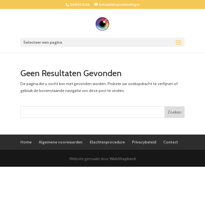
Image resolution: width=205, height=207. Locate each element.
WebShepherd (123, 158)
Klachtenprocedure (107, 142)
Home (26, 142)
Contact (170, 142)
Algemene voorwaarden (61, 142)
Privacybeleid (144, 142)
